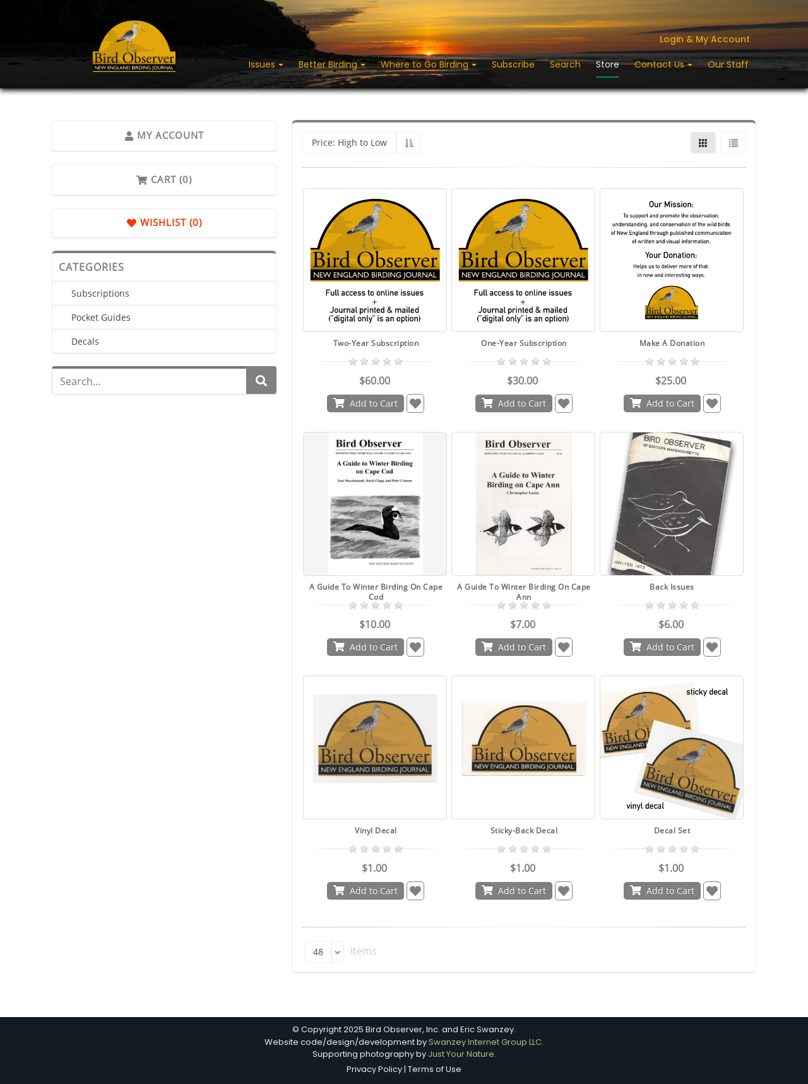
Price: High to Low (349, 142)
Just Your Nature (461, 1054)
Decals (85, 341)
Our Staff (728, 64)
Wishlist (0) (164, 223)
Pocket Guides (101, 317)
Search (565, 64)
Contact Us (660, 64)
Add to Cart (365, 403)
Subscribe (513, 64)
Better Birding (329, 64)
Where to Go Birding (426, 64)
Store (607, 64)
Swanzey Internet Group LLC (485, 1042)
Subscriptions (100, 293)
